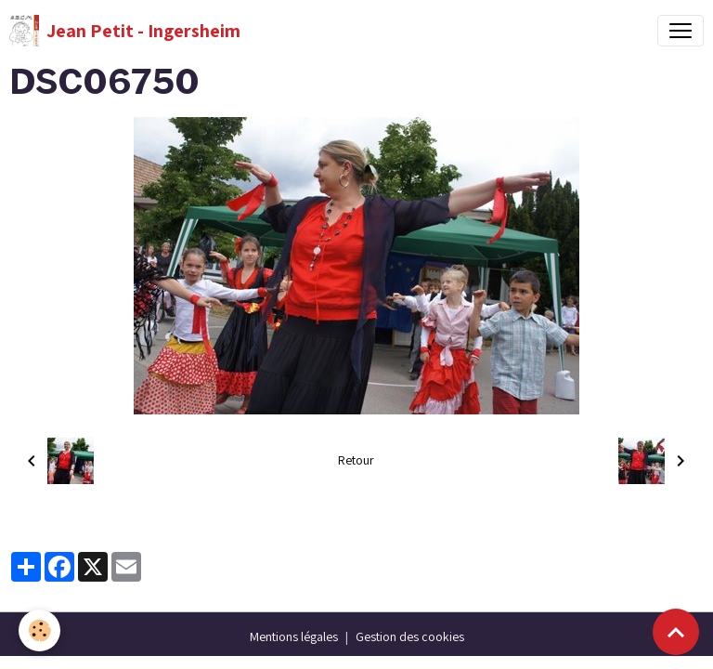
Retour (356, 460)
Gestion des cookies (410, 636)
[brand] (124, 30)
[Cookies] (39, 630)
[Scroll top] (676, 632)
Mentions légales (294, 636)
